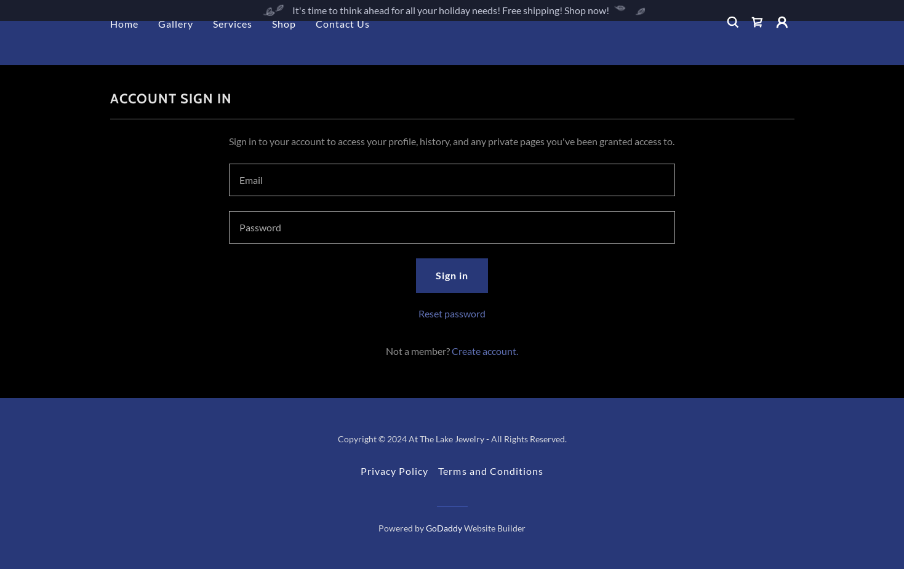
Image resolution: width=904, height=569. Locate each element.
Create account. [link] (485, 351)
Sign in (452, 275)
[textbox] (452, 180)
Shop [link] (284, 44)
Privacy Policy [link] (394, 471)
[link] (757, 43)
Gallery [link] (175, 44)
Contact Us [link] (343, 44)
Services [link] (232, 44)
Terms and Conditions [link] (490, 471)
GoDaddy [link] (444, 528)
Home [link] (124, 44)
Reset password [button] (452, 313)
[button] (782, 43)
